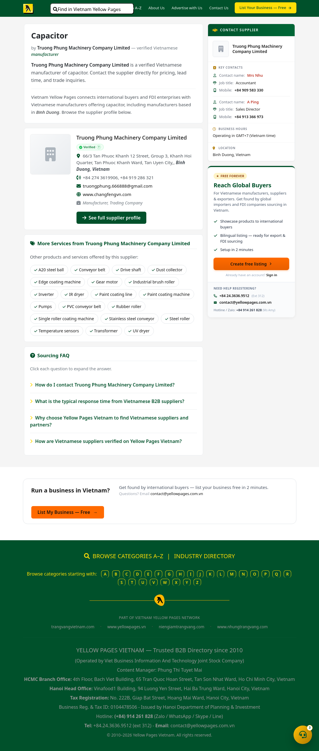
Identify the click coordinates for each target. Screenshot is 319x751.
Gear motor (105, 282)
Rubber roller (126, 306)
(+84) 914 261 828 (133, 716)
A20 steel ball (49, 269)
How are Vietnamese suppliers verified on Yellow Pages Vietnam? (106, 441)
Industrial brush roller (152, 282)
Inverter (44, 294)
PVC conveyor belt (82, 306)
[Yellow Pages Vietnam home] (28, 8)
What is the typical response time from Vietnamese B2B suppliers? (107, 401)
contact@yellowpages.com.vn (245, 302)
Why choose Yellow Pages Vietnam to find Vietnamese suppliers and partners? (109, 421)
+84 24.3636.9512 (234, 295)
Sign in (271, 275)
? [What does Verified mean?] (99, 147)
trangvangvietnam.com (72, 626)
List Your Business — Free (265, 7)
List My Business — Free (68, 512)
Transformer (104, 331)
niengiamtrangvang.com (181, 626)
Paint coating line (113, 294)
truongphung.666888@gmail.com (117, 186)
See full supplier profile (111, 218)
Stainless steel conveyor (129, 318)
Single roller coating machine (64, 318)
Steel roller (177, 318)
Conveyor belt (89, 269)
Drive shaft (128, 269)
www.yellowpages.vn (126, 626)
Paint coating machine (166, 294)
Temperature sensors (56, 331)
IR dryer (74, 294)
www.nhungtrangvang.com (242, 626)
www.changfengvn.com (107, 194)
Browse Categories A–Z (120, 7)
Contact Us (218, 7)
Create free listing (251, 264)
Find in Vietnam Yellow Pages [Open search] (87, 9)
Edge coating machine (57, 282)
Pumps (43, 306)
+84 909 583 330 (248, 90)
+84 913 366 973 (248, 116)
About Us (156, 7)
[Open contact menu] (303, 735)
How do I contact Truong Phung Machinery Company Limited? (102, 385)
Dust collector (167, 269)
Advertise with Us (187, 7)
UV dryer (138, 331)
